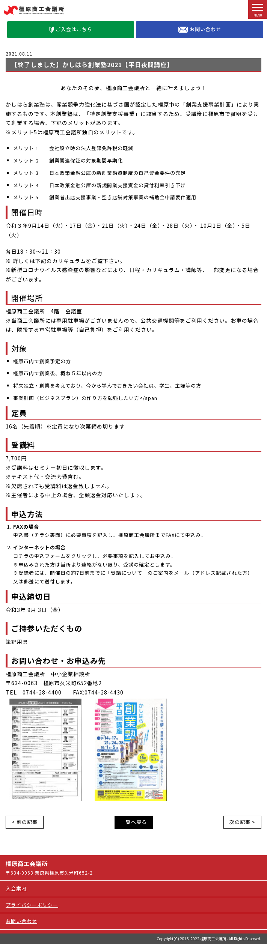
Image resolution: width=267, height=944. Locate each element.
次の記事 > (242, 821)
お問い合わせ (199, 29)
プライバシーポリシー (32, 904)
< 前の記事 (25, 821)
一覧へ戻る (134, 821)
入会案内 (16, 888)
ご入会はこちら (70, 29)
